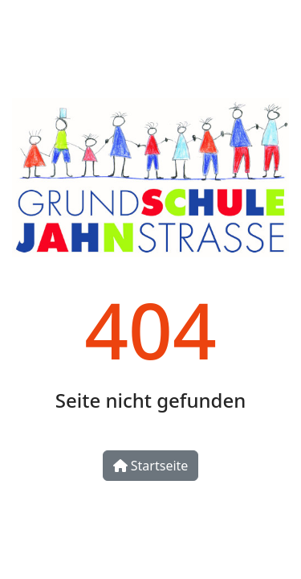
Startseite (151, 465)
